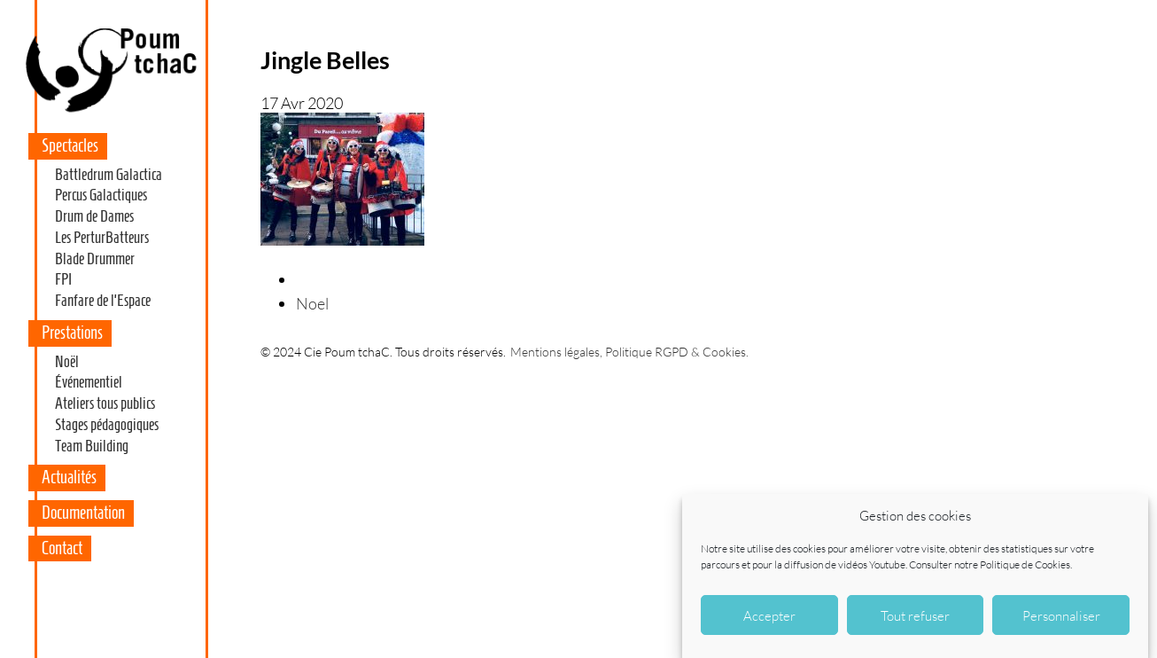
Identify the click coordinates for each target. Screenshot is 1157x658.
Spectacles (70, 145)
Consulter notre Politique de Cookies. (990, 565)
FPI (63, 279)
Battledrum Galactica (108, 175)
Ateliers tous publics (105, 403)
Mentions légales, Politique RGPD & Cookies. (629, 351)
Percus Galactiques (101, 195)
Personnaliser (1061, 615)
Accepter (769, 615)
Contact (62, 548)
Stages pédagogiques (107, 425)
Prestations (72, 332)
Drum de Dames (94, 216)
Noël (67, 362)
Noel (312, 303)
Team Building (91, 446)
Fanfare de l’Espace (103, 300)
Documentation (83, 512)
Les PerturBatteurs (102, 238)
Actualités (69, 477)
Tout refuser (915, 615)
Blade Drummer (95, 259)
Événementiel (88, 382)
